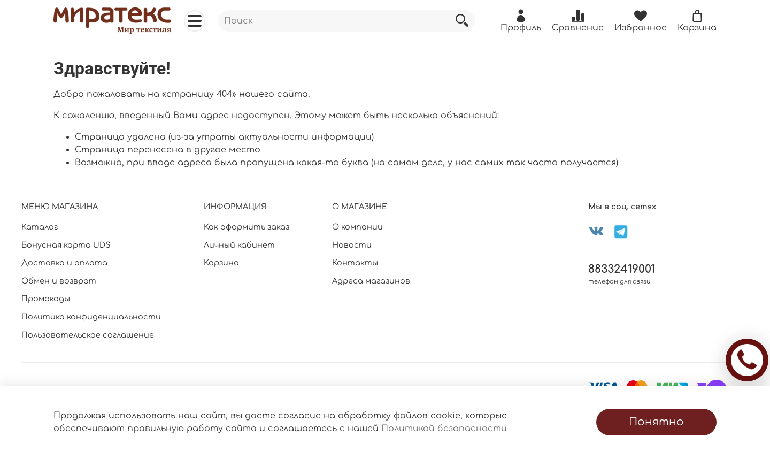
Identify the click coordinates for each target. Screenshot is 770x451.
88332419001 (621, 269)
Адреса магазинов (371, 281)
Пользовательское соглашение (87, 335)
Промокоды (45, 298)
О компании (357, 227)
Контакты (355, 262)
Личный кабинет (239, 245)
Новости (352, 245)
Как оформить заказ (246, 227)
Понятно (656, 422)
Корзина (221, 262)
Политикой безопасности (444, 428)
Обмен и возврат (58, 281)
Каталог (39, 227)
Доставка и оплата (64, 262)
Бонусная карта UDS (66, 245)
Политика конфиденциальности (91, 316)
